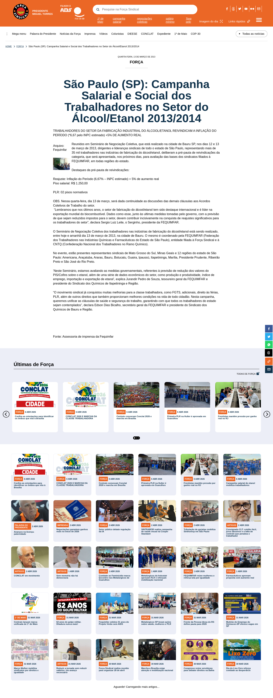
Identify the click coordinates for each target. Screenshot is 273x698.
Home (8, 46)
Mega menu (19, 33)
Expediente (164, 33)
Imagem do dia (211, 21)
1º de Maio (100, 20)
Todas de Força (246, 374)
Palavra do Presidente (43, 33)
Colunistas (117, 33)
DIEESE (132, 33)
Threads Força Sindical (233, 8)
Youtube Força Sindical (246, 8)
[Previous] (6, 414)
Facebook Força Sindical (227, 8)
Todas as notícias (251, 33)
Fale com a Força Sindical (258, 8)
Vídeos (103, 33)
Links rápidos (239, 21)
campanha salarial (119, 20)
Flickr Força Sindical (252, 8)
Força (18, 46)
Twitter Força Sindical (239, 8)
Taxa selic (188, 20)
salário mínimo (170, 20)
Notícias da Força (70, 33)
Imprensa (89, 33)
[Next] (267, 414)
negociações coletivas (144, 20)
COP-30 (195, 33)
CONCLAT (147, 33)
